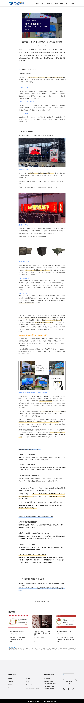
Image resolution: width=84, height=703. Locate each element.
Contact (73, 3)
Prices (56, 3)
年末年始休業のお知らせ (17, 631)
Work (61, 3)
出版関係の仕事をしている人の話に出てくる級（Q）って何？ (42, 633)
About (43, 3)
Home (37, 3)
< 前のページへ (12, 647)
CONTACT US (69, 682)
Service (49, 3)
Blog (66, 3)
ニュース (19, 634)
